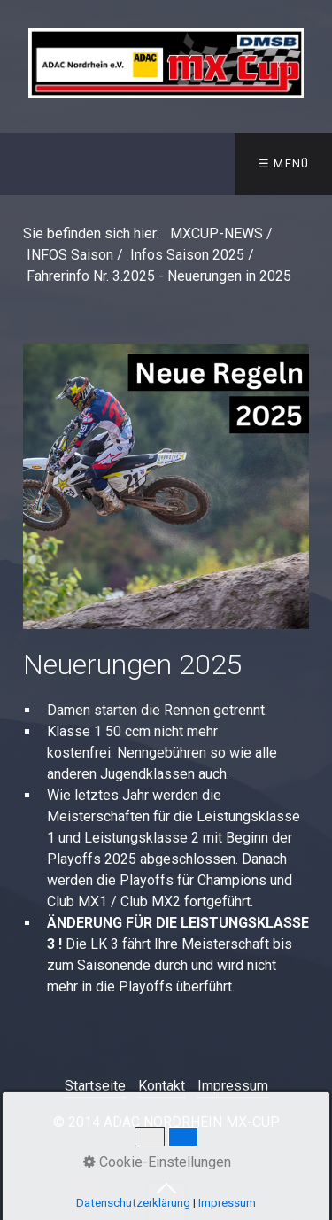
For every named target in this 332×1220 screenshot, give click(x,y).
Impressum (232, 1085)
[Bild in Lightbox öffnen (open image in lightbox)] (166, 487)
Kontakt (161, 1085)
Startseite (95, 1085)
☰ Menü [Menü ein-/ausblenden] (284, 163)
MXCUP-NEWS (216, 233)
